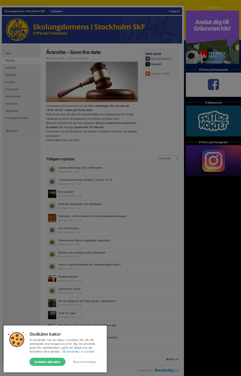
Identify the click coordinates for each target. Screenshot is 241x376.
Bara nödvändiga (84, 362)
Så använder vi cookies (78, 351)
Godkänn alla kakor (47, 362)
